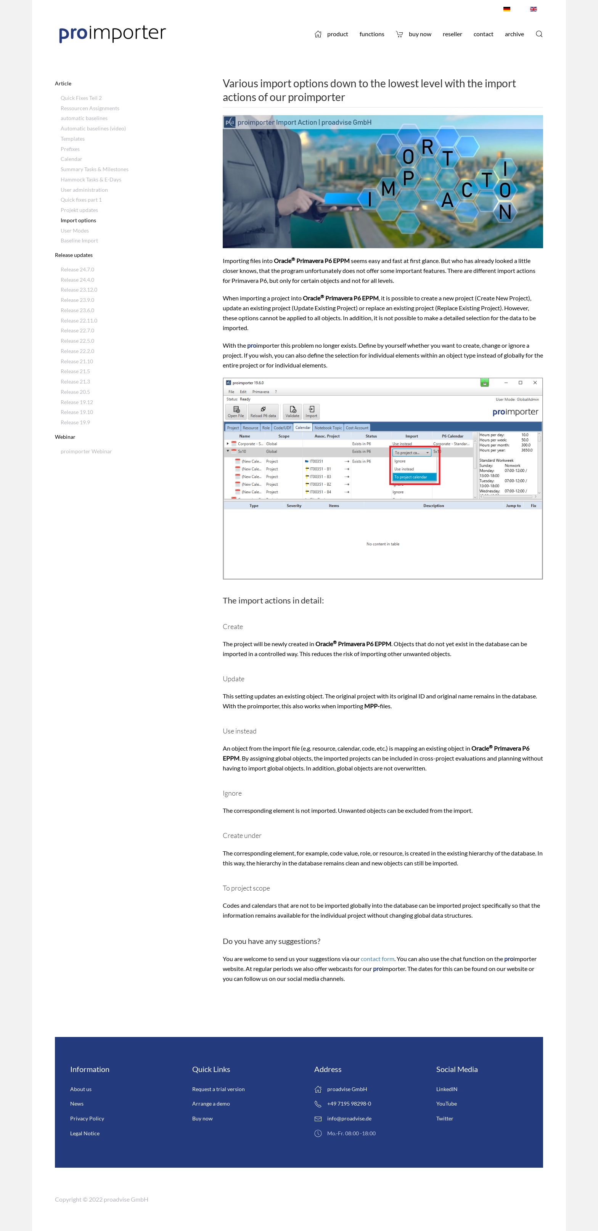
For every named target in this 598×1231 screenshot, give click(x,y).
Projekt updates (79, 210)
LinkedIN (447, 1089)
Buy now (413, 34)
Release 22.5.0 (77, 340)
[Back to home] (112, 34)
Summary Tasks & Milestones (95, 169)
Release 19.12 (77, 402)
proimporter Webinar (86, 451)
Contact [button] (484, 33)
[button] (539, 34)
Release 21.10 (77, 361)
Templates (73, 138)
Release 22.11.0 (79, 320)
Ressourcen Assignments (90, 108)
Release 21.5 (75, 371)
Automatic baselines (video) (93, 128)
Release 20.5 (75, 391)
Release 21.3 (75, 381)
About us (81, 1089)
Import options (78, 220)
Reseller (452, 33)
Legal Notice (85, 1133)
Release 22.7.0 (77, 330)
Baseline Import (79, 240)
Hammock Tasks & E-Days (91, 179)
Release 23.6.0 (77, 310)
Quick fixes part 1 (81, 199)
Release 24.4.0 (77, 279)
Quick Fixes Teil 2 (81, 98)
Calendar (71, 159)
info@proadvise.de (349, 1118)
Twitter (444, 1118)
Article (63, 83)
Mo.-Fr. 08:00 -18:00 (345, 1133)
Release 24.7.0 (77, 269)
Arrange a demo (211, 1103)
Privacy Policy (87, 1118)
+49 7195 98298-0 (342, 1104)
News (77, 1103)
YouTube (446, 1103)
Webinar (65, 436)
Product (331, 34)
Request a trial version (218, 1089)
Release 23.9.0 (77, 300)
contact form (377, 958)
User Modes (75, 230)
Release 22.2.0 (77, 351)
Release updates (74, 255)
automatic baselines (84, 118)
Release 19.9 (75, 422)
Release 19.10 (77, 412)
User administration (84, 189)
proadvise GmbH (340, 1089)
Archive (514, 33)
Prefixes (70, 149)
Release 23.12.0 (79, 289)
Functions (372, 33)
